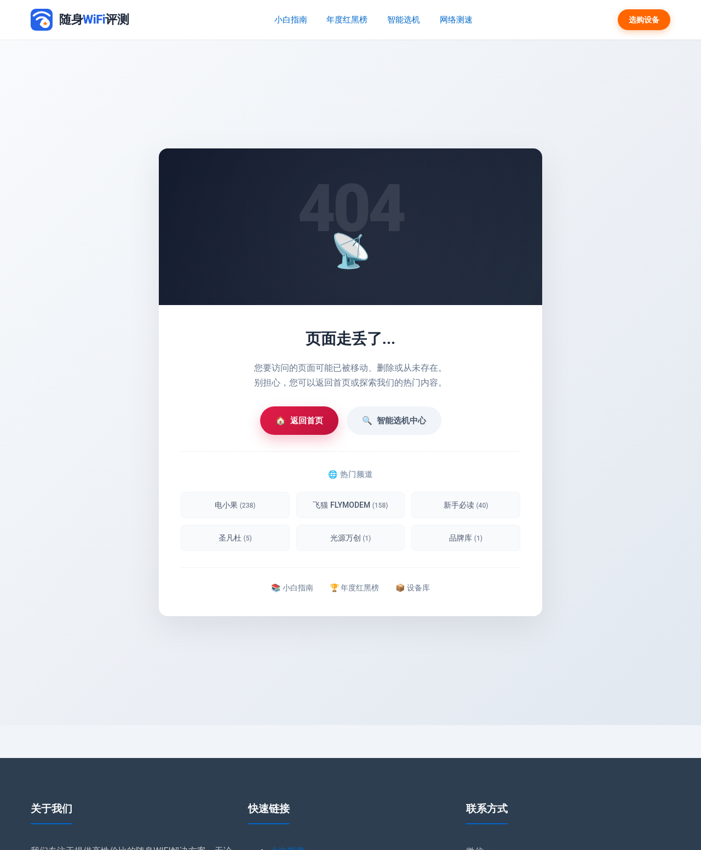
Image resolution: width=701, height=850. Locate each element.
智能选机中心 (394, 420)
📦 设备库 (412, 587)
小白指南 (291, 19)
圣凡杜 (235, 537)
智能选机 (403, 19)
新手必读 (466, 505)
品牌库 (465, 537)
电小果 (235, 505)
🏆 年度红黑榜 (354, 587)
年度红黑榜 (348, 19)
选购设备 (644, 19)
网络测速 (455, 19)
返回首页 (299, 420)
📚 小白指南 (292, 587)
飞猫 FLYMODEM (350, 505)
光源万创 (350, 537)
